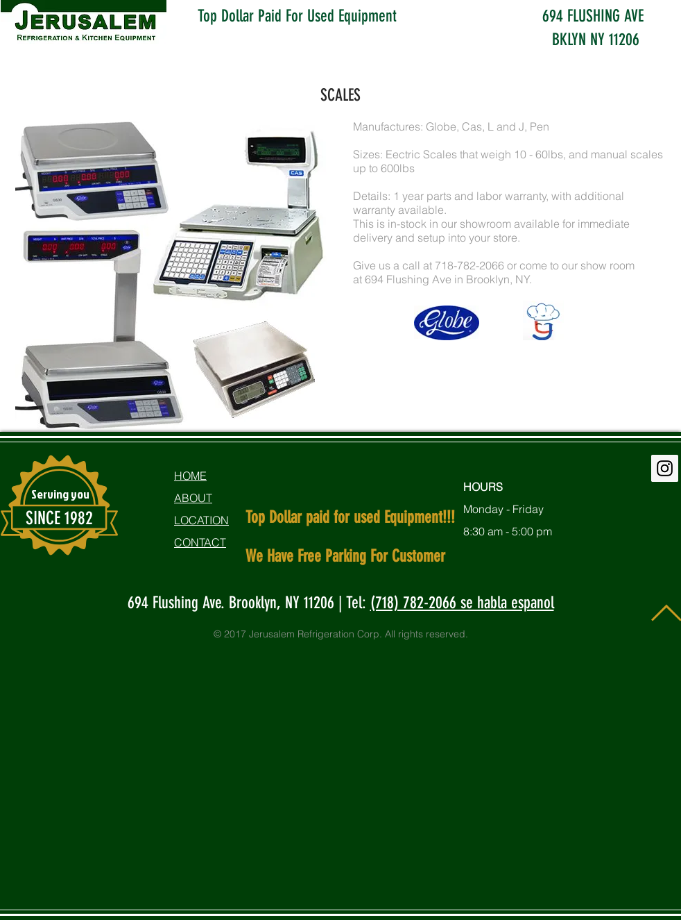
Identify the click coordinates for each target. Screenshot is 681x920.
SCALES (340, 95)
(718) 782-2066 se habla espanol (462, 602)
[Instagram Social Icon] (664, 468)
